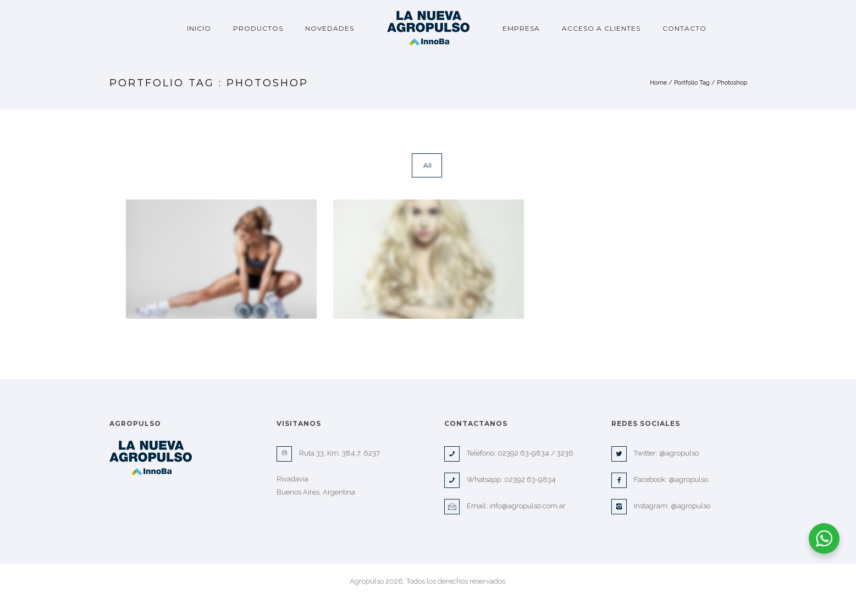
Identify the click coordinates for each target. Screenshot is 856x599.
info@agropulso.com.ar (527, 506)
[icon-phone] (454, 454)
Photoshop (732, 82)
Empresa (521, 28)
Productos (258, 28)
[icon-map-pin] (287, 454)
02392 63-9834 (523, 453)
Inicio (199, 28)
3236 (565, 453)
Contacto (684, 28)
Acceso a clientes (601, 28)
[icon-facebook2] (621, 480)
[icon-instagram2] (621, 506)
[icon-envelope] (454, 506)
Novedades (329, 28)
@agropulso (679, 453)
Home (658, 82)
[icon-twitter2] (621, 454)
